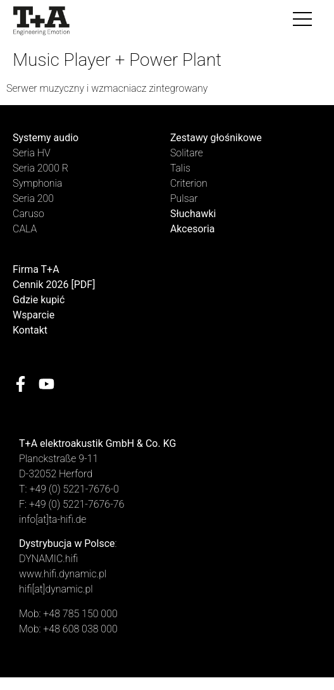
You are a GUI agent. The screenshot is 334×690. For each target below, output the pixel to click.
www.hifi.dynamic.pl (62, 574)
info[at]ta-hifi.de (52, 519)
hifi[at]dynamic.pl (56, 589)
